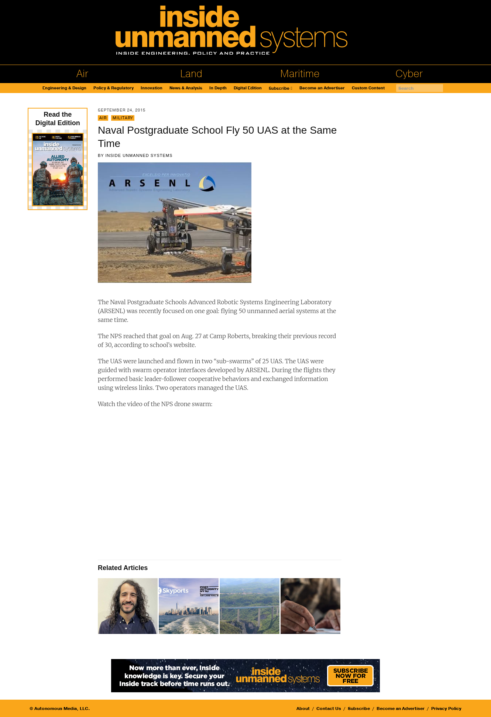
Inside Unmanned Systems (138, 155)
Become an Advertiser (322, 88)
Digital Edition (248, 88)
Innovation (151, 88)
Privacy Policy (446, 708)
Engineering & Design (64, 88)
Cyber (409, 74)
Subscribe (279, 88)
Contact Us (328, 708)
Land (191, 74)
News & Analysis (185, 88)
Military (123, 118)
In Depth (218, 88)
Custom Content (368, 88)
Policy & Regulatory (113, 88)
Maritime (300, 74)
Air (82, 74)
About (303, 708)
